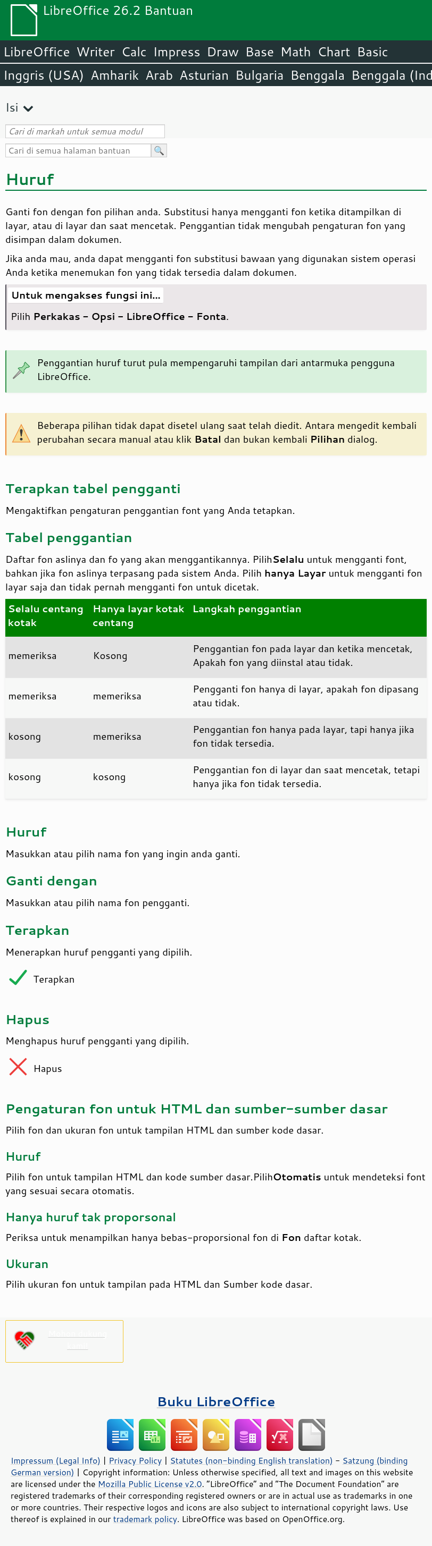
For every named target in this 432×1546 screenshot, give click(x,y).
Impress (177, 52)
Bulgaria (259, 75)
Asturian (204, 75)
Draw (222, 52)
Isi (11, 107)
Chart (333, 52)
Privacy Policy (135, 1460)
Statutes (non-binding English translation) (251, 1460)
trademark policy (145, 1519)
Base (259, 52)
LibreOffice (36, 52)
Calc (134, 52)
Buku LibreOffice (216, 1401)
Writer (95, 52)
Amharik (114, 75)
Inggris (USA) (43, 75)
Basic (372, 52)
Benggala (317, 75)
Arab (159, 75)
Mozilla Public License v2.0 (150, 1484)
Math (295, 52)
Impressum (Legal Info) (56, 1460)
